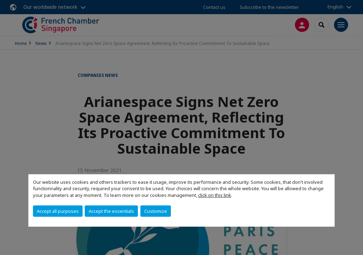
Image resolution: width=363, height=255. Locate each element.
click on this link (214, 195)
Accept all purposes (58, 211)
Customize (155, 211)
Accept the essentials (111, 211)
